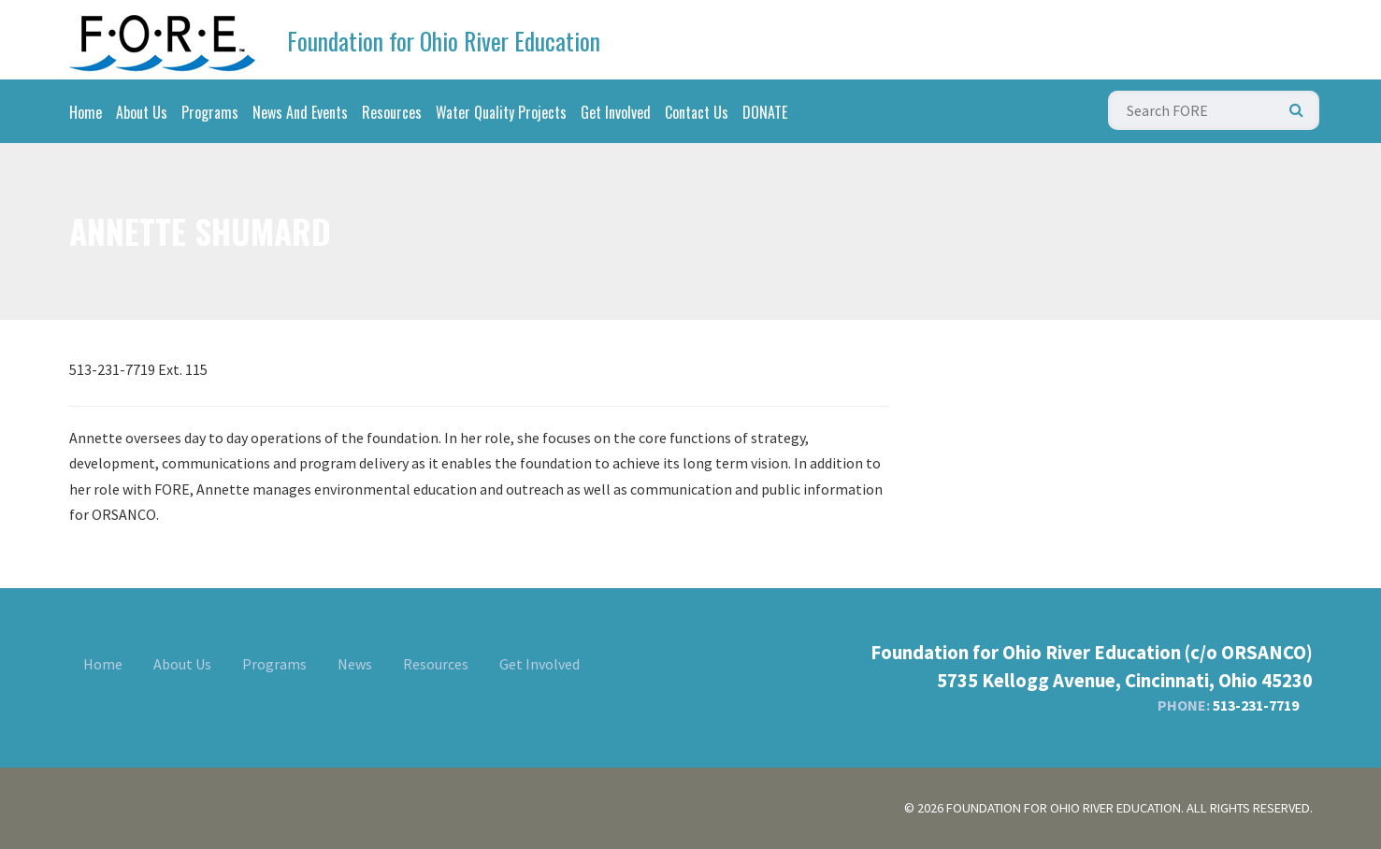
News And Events (300, 112)
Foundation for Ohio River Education (443, 40)
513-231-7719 (1256, 705)
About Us (141, 112)
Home (85, 112)
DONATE (764, 112)
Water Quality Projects (501, 112)
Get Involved (616, 112)
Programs (209, 112)
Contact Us (696, 112)
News (355, 664)
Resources (392, 112)
